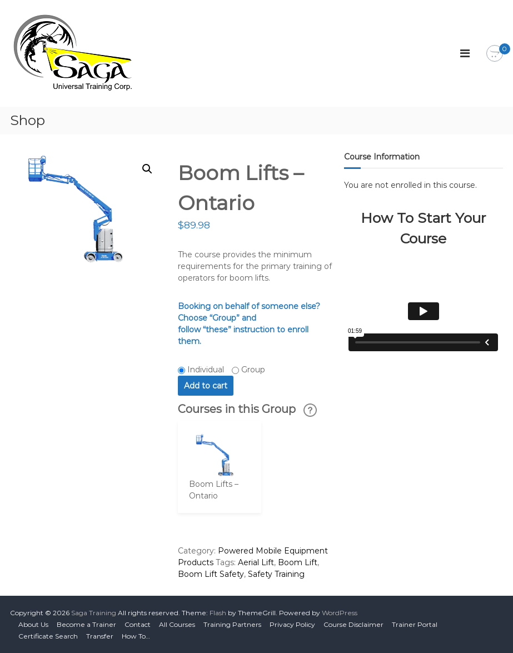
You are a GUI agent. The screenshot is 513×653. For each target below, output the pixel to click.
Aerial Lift (256, 562)
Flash (218, 613)
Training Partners (232, 624)
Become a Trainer (86, 624)
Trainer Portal (414, 624)
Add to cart (205, 386)
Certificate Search (48, 636)
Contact (137, 624)
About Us (33, 624)
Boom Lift (297, 562)
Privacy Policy (292, 624)
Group (253, 370)
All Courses (177, 624)
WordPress (339, 613)
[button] (147, 169)
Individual (205, 370)
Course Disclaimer (353, 624)
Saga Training (93, 613)
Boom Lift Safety (211, 574)
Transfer (99, 636)
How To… (136, 636)
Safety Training (276, 574)
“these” (217, 330)
